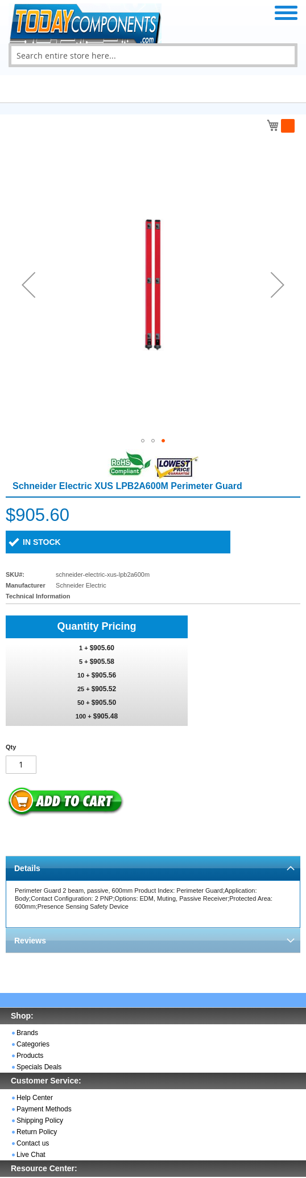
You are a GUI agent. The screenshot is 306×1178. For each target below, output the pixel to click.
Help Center (34, 1098)
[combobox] (153, 55)
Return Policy (36, 1132)
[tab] (153, 868)
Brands (27, 1033)
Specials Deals (38, 1067)
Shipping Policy (39, 1120)
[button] (28, 284)
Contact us (32, 1143)
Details (27, 868)
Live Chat (31, 1155)
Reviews (30, 940)
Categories (32, 1044)
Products (29, 1056)
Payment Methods (44, 1109)
